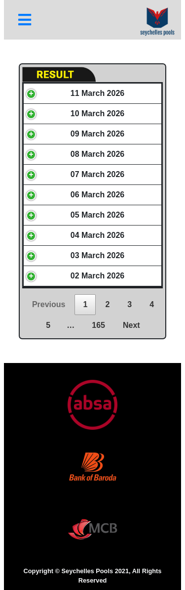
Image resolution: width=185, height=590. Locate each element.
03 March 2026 (97, 255)
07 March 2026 (97, 174)
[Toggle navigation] (24, 20)
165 (98, 325)
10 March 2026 (97, 113)
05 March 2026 (97, 215)
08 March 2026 (97, 154)
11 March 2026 (97, 93)
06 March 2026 (97, 194)
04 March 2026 (97, 235)
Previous (49, 304)
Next (131, 325)
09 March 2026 (97, 134)
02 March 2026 (97, 276)
